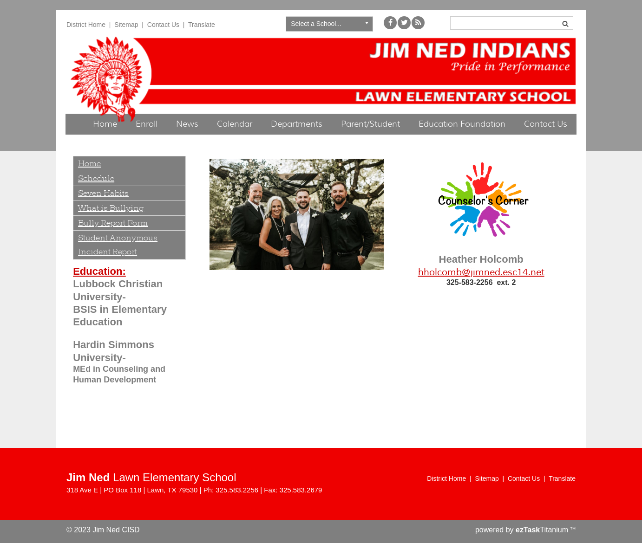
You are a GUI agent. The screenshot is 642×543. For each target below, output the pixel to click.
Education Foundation (462, 124)
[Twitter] (404, 27)
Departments (296, 124)
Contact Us (163, 24)
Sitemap (126, 24)
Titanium (543, 530)
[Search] (511, 23)
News (187, 124)
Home (105, 124)
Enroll (146, 124)
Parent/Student (370, 124)
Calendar (234, 124)
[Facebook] (390, 27)
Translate (201, 24)
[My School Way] (418, 27)
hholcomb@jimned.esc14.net (481, 272)
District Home (85, 24)
